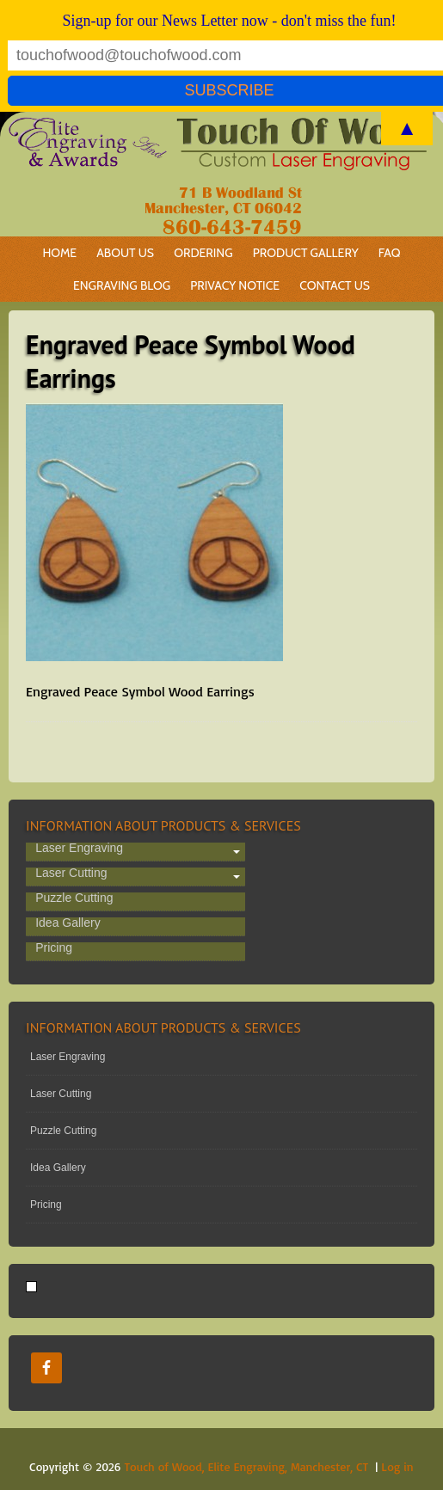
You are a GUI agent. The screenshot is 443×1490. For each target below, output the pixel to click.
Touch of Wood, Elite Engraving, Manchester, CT (247, 1466)
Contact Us (334, 285)
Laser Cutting (71, 873)
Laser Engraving (79, 848)
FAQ (389, 253)
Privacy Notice (235, 285)
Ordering (198, 253)
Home (59, 253)
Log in (397, 1466)
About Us (125, 253)
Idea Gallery (67, 923)
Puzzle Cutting (74, 898)
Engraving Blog (121, 285)
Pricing (53, 948)
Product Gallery (306, 253)
